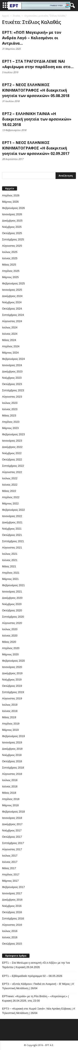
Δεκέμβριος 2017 (12, 824)
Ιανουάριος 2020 (12, 667)
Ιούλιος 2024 (9, 327)
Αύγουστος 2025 (12, 245)
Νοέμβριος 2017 (12, 830)
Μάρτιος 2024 (10, 352)
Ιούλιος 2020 (9, 629)
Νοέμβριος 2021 (12, 528)
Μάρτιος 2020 (10, 654)
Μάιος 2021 (9, 566)
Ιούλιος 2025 (9, 252)
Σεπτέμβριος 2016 (13, 918)
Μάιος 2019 (9, 717)
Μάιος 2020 (9, 641)
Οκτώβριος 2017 (12, 836)
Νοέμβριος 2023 (12, 377)
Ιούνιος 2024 (9, 333)
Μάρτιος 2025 (10, 277)
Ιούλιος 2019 (9, 704)
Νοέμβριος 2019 (12, 679)
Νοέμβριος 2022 (12, 453)
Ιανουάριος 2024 (12, 365)
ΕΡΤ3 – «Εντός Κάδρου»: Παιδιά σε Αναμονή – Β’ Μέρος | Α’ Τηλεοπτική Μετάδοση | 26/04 (38, 986)
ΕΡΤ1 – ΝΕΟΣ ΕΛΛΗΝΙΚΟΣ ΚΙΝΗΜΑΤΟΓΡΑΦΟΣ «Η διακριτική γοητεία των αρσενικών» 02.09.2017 (35, 148)
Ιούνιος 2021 (9, 560)
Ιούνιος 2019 (9, 711)
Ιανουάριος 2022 (12, 516)
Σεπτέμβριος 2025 (13, 239)
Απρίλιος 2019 (10, 723)
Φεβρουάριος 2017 (13, 887)
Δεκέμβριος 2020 (12, 597)
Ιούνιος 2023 (9, 409)
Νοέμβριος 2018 (12, 755)
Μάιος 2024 (9, 340)
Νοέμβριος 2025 (12, 226)
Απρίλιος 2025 (10, 270)
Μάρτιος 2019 (10, 729)
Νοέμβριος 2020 (12, 604)
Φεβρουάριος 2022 (13, 509)
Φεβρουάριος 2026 (13, 208)
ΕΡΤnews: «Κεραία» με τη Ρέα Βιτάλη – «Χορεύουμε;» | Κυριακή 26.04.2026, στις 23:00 (35, 998)
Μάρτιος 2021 (10, 579)
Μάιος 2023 (9, 415)
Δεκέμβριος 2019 (12, 673)
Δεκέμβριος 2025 (12, 220)
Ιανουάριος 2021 (12, 591)
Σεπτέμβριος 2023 (13, 390)
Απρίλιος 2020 (10, 648)
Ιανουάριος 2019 (12, 742)
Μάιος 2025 (9, 264)
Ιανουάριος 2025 (12, 289)
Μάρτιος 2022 (10, 503)
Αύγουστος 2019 (12, 698)
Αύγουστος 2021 (12, 547)
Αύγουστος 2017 (12, 849)
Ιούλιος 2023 (9, 402)
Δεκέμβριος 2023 (12, 371)
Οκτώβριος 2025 (12, 233)
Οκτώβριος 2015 (12, 943)
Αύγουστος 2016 (12, 924)
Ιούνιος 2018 (9, 786)
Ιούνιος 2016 (9, 937)
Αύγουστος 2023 (12, 396)
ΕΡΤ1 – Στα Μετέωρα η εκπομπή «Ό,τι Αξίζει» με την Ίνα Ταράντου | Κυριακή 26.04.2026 (36, 965)
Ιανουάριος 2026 (12, 214)
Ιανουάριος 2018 (12, 817)
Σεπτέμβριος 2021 (13, 541)
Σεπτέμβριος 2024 (13, 314)
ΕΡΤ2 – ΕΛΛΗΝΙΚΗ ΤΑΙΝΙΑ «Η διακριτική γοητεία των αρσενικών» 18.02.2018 (36, 119)
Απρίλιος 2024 (10, 346)
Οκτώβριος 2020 (12, 610)
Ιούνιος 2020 (9, 635)
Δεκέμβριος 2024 (12, 296)
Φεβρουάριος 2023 (13, 434)
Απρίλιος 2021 (10, 572)
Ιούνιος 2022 (9, 484)
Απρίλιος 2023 (10, 421)
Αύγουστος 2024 (12, 321)
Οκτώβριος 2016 (12, 912)
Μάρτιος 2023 (10, 428)
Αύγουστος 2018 (12, 773)
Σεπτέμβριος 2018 (13, 767)
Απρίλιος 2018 (10, 799)
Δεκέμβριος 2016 (12, 899)
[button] (71, 5)
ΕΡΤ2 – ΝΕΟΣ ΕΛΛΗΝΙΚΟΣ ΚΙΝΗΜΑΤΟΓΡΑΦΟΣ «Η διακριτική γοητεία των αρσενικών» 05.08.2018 (35, 90)
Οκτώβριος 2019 (12, 685)
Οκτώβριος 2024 (12, 308)
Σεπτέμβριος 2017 (13, 843)
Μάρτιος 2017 (10, 880)
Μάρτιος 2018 (10, 805)
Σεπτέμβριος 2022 (13, 465)
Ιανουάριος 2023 (12, 440)
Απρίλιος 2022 (10, 497)
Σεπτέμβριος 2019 (13, 692)
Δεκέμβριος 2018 (12, 748)
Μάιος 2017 (9, 868)
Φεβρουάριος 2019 (13, 736)
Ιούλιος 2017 (9, 855)
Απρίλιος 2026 (10, 195)
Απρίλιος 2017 (10, 874)
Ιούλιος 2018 (9, 780)
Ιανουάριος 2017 (12, 893)
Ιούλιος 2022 (9, 478)
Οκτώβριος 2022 (12, 459)
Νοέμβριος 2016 (12, 905)
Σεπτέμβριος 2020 (13, 616)
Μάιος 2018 (9, 792)
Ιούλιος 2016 (9, 931)
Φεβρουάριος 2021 (13, 585)
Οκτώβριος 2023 (12, 384)
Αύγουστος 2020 (12, 623)
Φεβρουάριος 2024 (13, 358)
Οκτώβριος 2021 (12, 535)
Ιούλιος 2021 (9, 553)
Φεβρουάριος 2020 (13, 660)
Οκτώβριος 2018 (12, 761)
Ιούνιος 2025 (9, 258)
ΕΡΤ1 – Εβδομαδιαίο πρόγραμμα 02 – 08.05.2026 (32, 975)
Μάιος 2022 (9, 491)
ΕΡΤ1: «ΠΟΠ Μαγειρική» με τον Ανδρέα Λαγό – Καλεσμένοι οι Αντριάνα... (31, 38)
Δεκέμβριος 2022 (12, 447)
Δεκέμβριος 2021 (12, 522)
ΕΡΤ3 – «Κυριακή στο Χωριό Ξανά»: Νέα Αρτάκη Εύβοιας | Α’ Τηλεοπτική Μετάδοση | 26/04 (38, 1011)
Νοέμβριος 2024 (12, 302)
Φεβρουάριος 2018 (13, 811)
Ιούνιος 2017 (9, 861)
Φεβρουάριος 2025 (13, 283)
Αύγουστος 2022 (12, 472)
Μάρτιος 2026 (10, 201)
